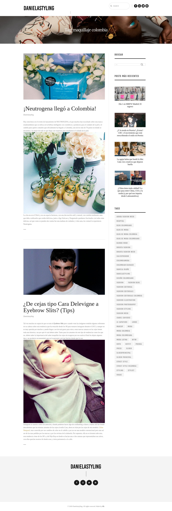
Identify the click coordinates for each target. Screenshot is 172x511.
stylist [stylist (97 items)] (131, 370)
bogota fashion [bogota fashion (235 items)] (123, 247)
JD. (103, 506)
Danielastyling (28, 115)
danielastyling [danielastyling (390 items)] (123, 274)
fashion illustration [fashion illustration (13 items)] (126, 300)
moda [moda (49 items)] (130, 326)
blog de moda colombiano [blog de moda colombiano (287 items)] (128, 239)
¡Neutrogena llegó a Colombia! (59, 108)
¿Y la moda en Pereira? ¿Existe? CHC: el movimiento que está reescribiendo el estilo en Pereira (130, 133)
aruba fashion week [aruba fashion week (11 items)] (125, 217)
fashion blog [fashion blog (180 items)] (134, 283)
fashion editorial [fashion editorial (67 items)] (124, 287)
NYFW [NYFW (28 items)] (134, 340)
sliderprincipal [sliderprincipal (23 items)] (124, 353)
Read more (24, 444)
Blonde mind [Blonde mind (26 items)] (122, 243)
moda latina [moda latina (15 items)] (122, 340)
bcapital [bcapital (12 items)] (120, 221)
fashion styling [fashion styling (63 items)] (124, 309)
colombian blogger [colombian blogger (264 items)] (125, 265)
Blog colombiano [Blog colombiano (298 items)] (124, 225)
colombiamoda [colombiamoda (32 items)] (123, 261)
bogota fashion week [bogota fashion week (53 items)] (126, 252)
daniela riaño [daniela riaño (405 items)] (123, 269)
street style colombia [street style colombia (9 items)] (126, 366)
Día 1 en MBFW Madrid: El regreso (130, 105)
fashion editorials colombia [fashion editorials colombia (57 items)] (129, 296)
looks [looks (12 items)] (134, 322)
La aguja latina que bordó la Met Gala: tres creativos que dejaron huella (130, 162)
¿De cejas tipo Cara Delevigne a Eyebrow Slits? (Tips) (61, 307)
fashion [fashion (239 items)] (120, 283)
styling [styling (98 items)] (120, 370)
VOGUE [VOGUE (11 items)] (119, 375)
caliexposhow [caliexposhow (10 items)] (123, 256)
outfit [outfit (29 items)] (128, 344)
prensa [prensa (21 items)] (139, 344)
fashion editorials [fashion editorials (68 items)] (125, 291)
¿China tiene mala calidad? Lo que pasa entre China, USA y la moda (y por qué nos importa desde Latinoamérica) (130, 192)
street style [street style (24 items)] (122, 362)
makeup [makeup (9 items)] (120, 326)
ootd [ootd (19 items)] (119, 344)
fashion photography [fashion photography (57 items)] (126, 305)
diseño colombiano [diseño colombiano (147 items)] (125, 278)
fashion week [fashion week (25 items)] (122, 313)
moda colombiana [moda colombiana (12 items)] (124, 335)
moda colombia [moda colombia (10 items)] (123, 331)
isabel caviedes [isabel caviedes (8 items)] (123, 318)
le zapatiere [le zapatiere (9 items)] (122, 322)
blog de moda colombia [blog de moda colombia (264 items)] (127, 234)
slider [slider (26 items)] (129, 348)
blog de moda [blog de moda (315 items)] (123, 230)
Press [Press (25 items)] (119, 348)
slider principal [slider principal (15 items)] (124, 357)
